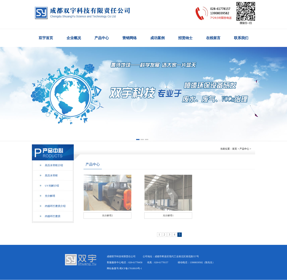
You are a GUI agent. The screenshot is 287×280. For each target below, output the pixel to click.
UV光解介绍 (52, 185)
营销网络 (129, 38)
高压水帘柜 (51, 175)
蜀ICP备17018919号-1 (130, 268)
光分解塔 (50, 195)
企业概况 (74, 38)
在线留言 (213, 38)
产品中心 (101, 38)
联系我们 (241, 38)
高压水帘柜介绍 (54, 165)
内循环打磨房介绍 (55, 206)
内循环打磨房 (52, 216)
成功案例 (157, 38)
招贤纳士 (185, 38)
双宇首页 (46, 38)
